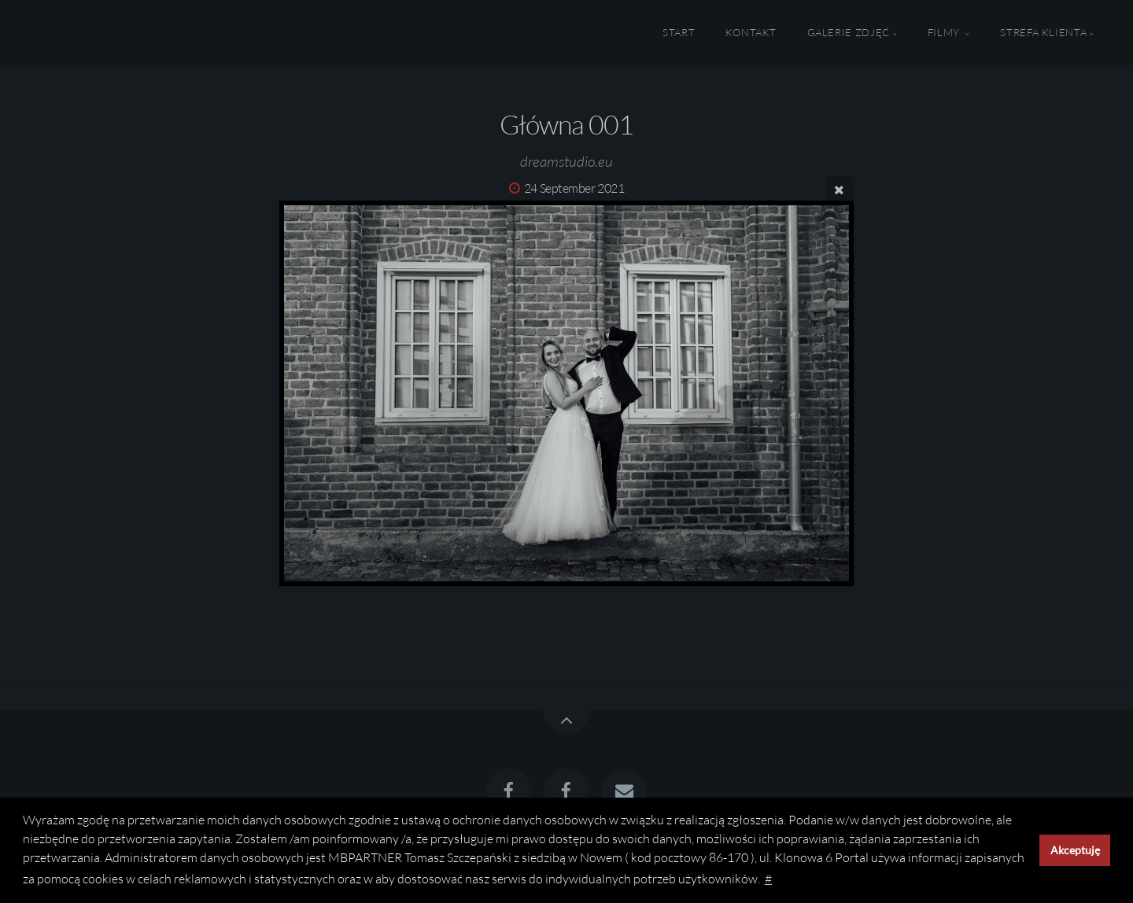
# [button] (768, 878)
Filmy (945, 32)
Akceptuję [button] (1075, 850)
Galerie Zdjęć (848, 32)
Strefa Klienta (1043, 32)
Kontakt (751, 32)
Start (678, 32)
